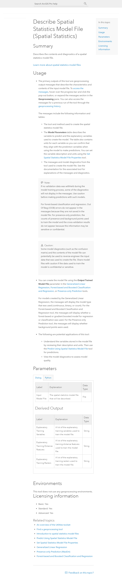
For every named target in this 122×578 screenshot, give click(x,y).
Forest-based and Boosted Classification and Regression (65, 556)
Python (48, 377)
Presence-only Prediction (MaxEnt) (53, 551)
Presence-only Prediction (70, 291)
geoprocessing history (49, 106)
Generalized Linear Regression (52, 547)
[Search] (85, 3)
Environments (105, 41)
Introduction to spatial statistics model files (58, 533)
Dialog (38, 377)
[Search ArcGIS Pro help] (58, 3)
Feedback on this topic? (81, 572)
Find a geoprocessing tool (50, 529)
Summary (103, 28)
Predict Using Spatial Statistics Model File (67, 348)
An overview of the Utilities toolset (53, 524)
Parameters (104, 37)
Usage (101, 32)
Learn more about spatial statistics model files (57, 65)
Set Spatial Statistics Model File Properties (57, 542)
